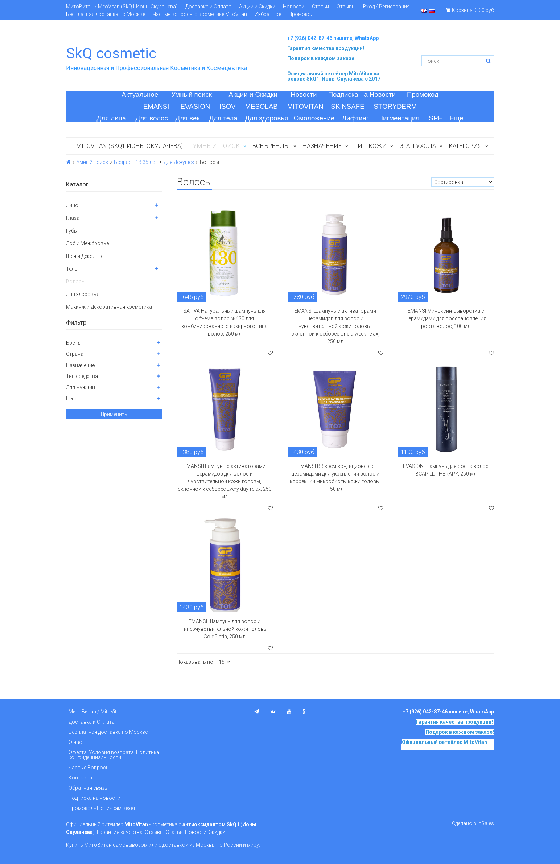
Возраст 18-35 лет (135, 162)
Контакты (80, 778)
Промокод (301, 14)
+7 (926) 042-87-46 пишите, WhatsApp (333, 38)
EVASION (195, 106)
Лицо (72, 205)
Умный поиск (191, 94)
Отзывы (346, 6)
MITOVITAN (305, 106)
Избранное (268, 14)
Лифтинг (355, 118)
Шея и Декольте (84, 256)
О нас (75, 742)
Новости (293, 6)
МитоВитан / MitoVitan (95, 712)
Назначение (322, 145)
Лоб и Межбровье (87, 243)
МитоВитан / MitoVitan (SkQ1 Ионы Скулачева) (122, 6)
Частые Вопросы (89, 767)
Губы (72, 231)
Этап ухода (417, 145)
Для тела (223, 118)
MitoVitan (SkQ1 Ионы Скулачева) (129, 145)
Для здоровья (266, 118)
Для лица (111, 118)
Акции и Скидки (257, 6)
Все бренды (271, 145)
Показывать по (195, 662)
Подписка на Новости (362, 94)
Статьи (320, 6)
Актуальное (140, 94)
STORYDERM (395, 106)
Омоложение (314, 118)
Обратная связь (88, 788)
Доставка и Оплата (208, 6)
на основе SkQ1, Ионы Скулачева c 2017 (333, 76)
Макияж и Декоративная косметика (109, 307)
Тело (72, 269)
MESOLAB (261, 106)
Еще (457, 118)
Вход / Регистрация (386, 6)
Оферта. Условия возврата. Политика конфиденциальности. (114, 754)
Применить (114, 414)
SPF (435, 118)
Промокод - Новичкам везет (102, 808)
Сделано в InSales (473, 823)
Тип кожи (370, 145)
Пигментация (399, 118)
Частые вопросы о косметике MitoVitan (200, 14)
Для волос (152, 118)
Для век (188, 118)
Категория (465, 145)
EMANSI (156, 106)
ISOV (227, 106)
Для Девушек (179, 162)
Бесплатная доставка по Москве (105, 14)
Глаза (72, 218)
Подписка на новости (94, 798)
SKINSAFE (347, 106)
